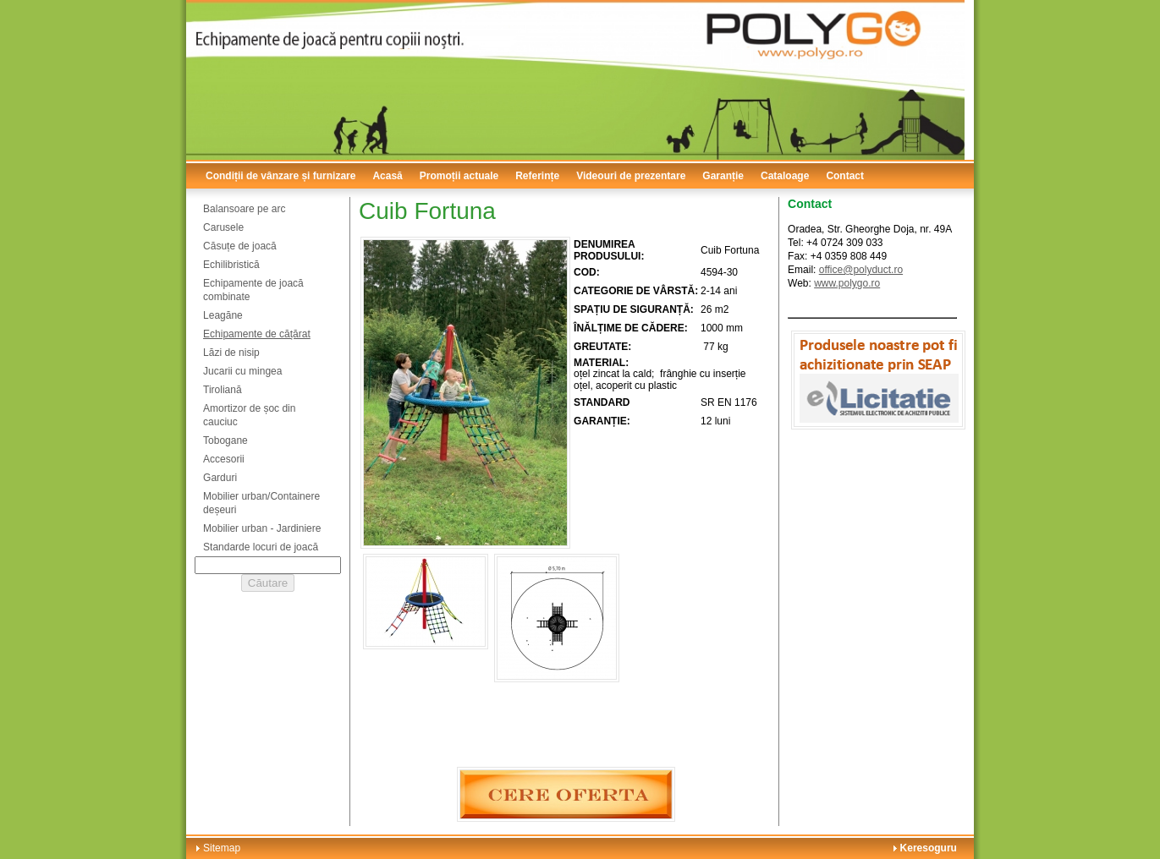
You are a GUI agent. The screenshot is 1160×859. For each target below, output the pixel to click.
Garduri (220, 478)
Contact (845, 176)
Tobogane (225, 440)
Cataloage (785, 176)
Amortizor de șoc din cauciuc (249, 415)
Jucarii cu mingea (242, 371)
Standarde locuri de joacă (260, 547)
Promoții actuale (459, 176)
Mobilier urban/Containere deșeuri (261, 503)
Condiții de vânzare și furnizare (280, 176)
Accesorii (224, 459)
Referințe (537, 176)
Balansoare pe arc (244, 209)
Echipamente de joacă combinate (253, 290)
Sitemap (221, 848)
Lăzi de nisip (231, 352)
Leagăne (223, 315)
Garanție (723, 176)
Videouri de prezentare (630, 176)
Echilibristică (231, 265)
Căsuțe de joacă (240, 246)
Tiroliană (222, 390)
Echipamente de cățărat (257, 334)
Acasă (387, 176)
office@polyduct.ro (861, 270)
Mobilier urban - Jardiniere (262, 528)
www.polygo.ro (847, 283)
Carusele (223, 227)
